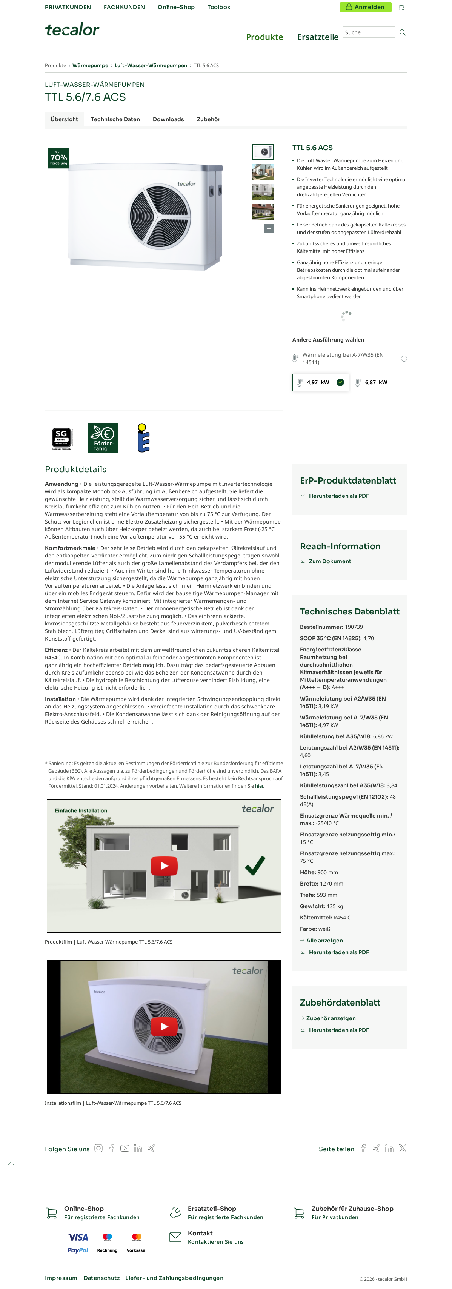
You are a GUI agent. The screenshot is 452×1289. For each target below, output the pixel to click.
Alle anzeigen (324, 940)
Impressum (61, 1278)
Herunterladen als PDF (339, 496)
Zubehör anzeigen (331, 1018)
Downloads (168, 119)
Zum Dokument (330, 561)
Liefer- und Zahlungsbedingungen (174, 1278)
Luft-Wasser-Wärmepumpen (95, 85)
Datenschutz (101, 1278)
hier (259, 785)
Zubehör (208, 119)
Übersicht (64, 119)
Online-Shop (176, 7)
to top (10, 1164)
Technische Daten (115, 119)
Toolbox (219, 7)
